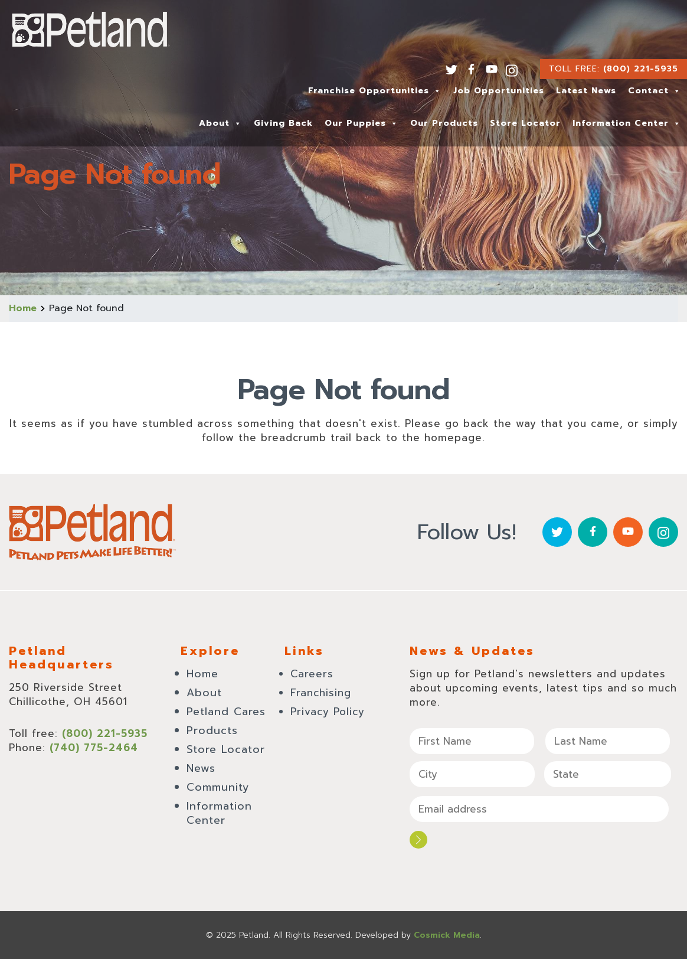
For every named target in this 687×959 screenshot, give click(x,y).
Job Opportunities (498, 90)
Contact (654, 90)
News (201, 768)
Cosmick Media (447, 935)
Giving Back (283, 123)
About (220, 123)
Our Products (444, 123)
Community (218, 787)
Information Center (626, 123)
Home (23, 308)
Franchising (320, 692)
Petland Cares (226, 711)
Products (212, 730)
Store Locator (525, 123)
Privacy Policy (327, 711)
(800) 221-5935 (640, 69)
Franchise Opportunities (374, 90)
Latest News (586, 90)
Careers (311, 673)
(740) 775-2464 (94, 747)
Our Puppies (361, 123)
